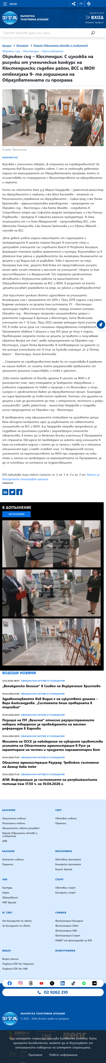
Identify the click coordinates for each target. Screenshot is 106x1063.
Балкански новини (13, 859)
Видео (6, 950)
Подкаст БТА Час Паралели (18, 963)
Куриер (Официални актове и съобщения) (61, 45)
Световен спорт (65, 887)
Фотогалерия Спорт (67, 935)
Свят (58, 810)
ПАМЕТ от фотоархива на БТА (73, 940)
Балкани (8, 851)
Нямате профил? (94, 22)
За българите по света (16, 925)
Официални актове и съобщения (43, 680)
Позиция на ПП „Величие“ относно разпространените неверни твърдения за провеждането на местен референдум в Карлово (48, 724)
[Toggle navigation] (9, 3)
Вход (97, 17)
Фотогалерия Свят (66, 925)
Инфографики (65, 950)
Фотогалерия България (69, 920)
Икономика (63, 851)
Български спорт (65, 892)
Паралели (60, 823)
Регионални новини (13, 823)
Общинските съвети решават (20, 828)
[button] (74, 3)
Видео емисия (10, 959)
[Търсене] (92, 32)
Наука (5, 892)
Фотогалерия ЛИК (66, 930)
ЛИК (5, 879)
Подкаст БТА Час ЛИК (15, 968)
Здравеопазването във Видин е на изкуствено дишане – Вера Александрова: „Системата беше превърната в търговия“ (50, 703)
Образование (10, 897)
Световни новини (66, 818)
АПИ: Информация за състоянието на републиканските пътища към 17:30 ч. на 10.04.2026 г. (49, 782)
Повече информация (63, 1055)
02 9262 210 (56, 992)
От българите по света (17, 920)
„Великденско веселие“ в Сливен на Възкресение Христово (51, 686)
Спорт (59, 879)
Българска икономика (68, 864)
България (22, 45)
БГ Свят (7, 912)
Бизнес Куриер (63, 869)
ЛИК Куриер (9, 902)
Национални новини (14, 818)
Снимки (60, 912)
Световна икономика (68, 859)
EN (81, 3)
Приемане (35, 1055)
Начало (6, 45)
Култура (7, 887)
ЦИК (4, 841)
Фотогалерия (16, 514)
